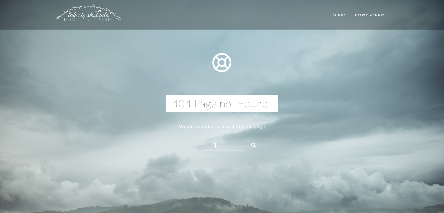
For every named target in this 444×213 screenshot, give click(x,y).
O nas (339, 15)
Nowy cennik (370, 15)
